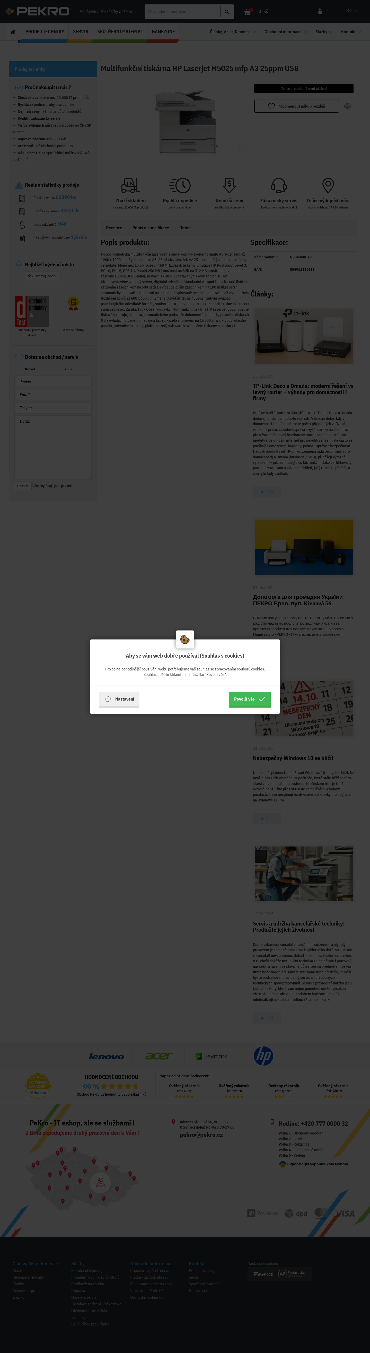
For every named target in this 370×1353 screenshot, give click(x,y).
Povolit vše (249, 699)
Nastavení (119, 699)
